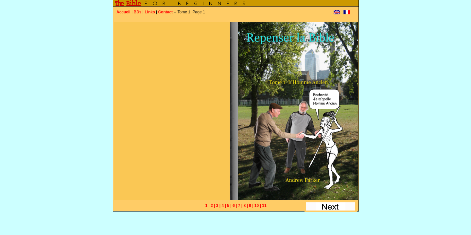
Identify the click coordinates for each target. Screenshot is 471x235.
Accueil (123, 12)
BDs (137, 12)
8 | (245, 205)
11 (264, 205)
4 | (224, 205)
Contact (165, 12)
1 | (207, 205)
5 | (229, 205)
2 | (213, 205)
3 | (218, 205)
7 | (240, 205)
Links (150, 12)
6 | (235, 205)
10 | (257, 205)
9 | (251, 205)
